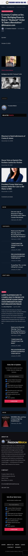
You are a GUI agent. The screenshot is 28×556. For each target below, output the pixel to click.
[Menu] (2, 2)
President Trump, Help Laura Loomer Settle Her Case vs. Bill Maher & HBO (12, 186)
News (4, 292)
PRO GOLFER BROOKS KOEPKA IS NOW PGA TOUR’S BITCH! (18, 256)
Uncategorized (7, 11)
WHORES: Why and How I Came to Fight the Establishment (18, 419)
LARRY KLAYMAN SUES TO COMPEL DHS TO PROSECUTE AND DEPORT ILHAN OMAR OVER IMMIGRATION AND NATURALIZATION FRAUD (12, 299)
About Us (10, 544)
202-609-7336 (5, 487)
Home (3, 544)
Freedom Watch (11, 28)
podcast (4, 98)
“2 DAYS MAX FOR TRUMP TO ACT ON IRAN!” (17, 245)
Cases (23, 544)
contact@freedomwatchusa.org (11, 484)
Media (17, 544)
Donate (18, 547)
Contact (10, 547)
